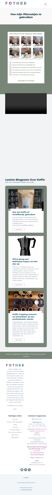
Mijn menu (15, 435)
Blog (15, 424)
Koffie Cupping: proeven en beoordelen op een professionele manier (24, 316)
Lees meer (18, 229)
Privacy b (13, 430)
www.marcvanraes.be (37, 454)
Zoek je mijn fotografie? (15, 422)
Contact (15, 427)
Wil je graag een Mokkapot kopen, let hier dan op (25, 261)
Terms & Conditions (15, 432)
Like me (15, 419)
